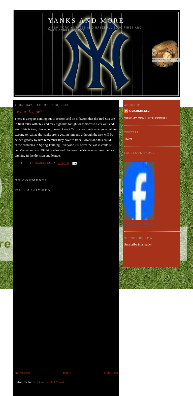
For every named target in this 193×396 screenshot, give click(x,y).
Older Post (111, 373)
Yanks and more (86, 20)
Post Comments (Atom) (48, 382)
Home (67, 373)
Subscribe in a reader (138, 244)
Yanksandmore (133, 159)
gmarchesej (139, 111)
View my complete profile (146, 118)
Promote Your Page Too (138, 223)
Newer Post (22, 373)
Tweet (128, 139)
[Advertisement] (52, 334)
